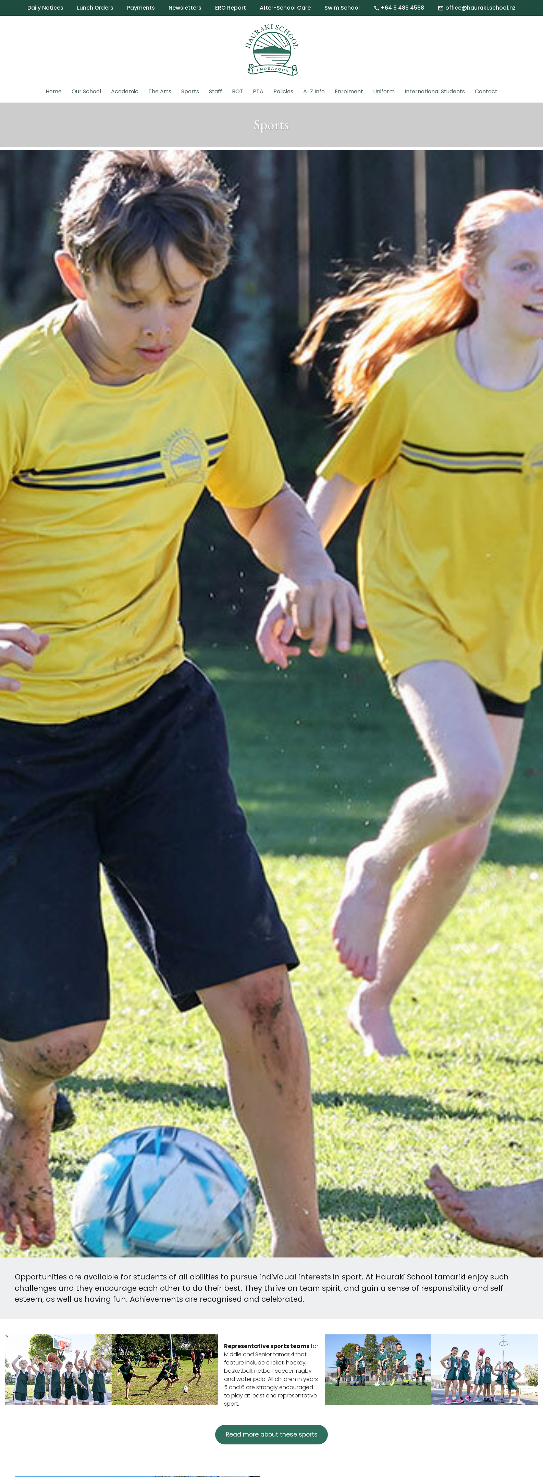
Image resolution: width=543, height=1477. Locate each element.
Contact (486, 91)
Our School (86, 91)
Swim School (342, 8)
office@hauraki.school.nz (477, 8)
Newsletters (185, 8)
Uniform (384, 91)
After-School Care (285, 8)
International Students (435, 91)
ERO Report (230, 8)
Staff (215, 91)
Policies (283, 91)
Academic (124, 91)
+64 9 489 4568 (398, 8)
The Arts (159, 91)
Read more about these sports (272, 1434)
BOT (237, 91)
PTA (258, 91)
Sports (190, 91)
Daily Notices (45, 8)
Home (54, 91)
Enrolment (349, 91)
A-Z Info (314, 91)
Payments (141, 8)
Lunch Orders (95, 8)
